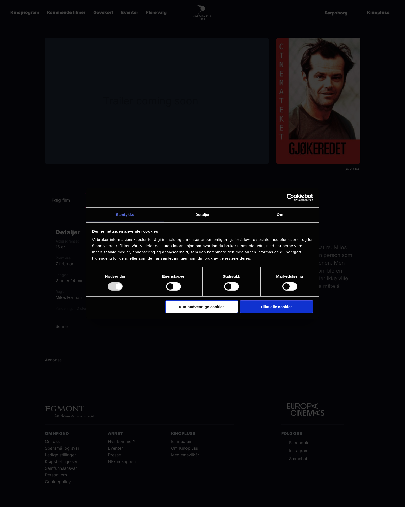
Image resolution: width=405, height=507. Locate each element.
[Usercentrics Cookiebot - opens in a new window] (290, 197)
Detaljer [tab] (202, 214)
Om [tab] (280, 214)
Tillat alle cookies (276, 307)
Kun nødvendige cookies (202, 307)
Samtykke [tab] (125, 214)
